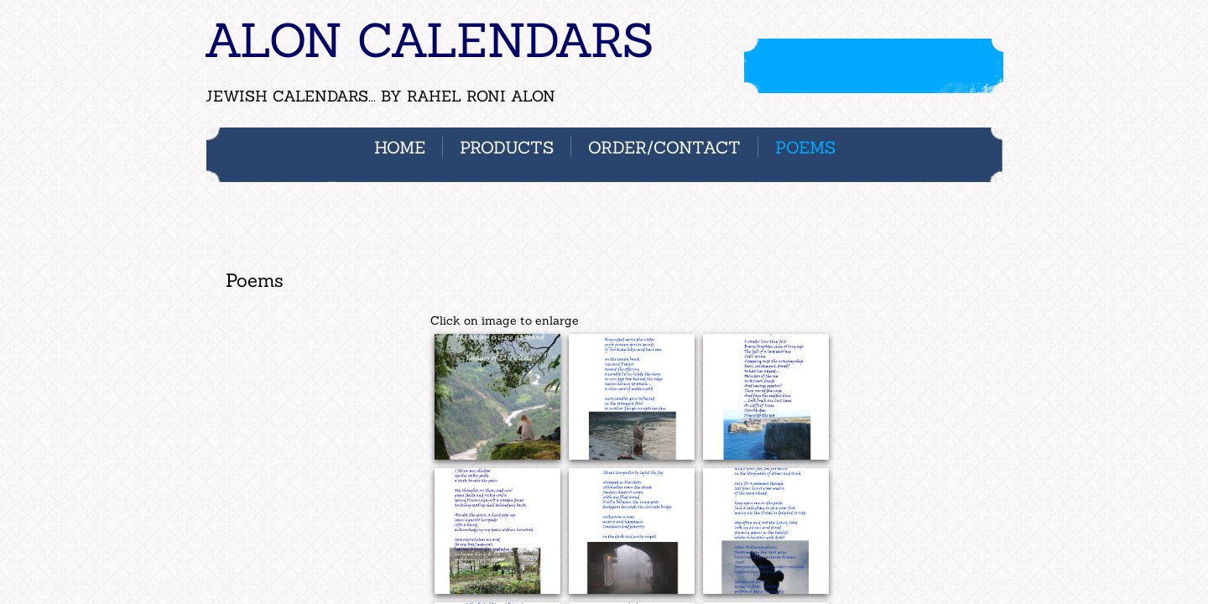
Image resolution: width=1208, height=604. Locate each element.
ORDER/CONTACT (664, 147)
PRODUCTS (507, 147)
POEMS (805, 147)
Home (399, 147)
